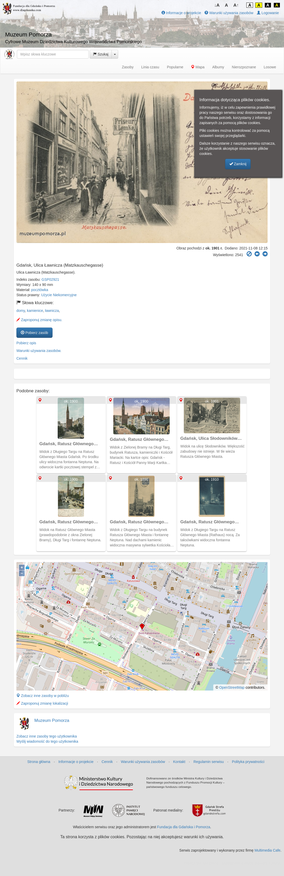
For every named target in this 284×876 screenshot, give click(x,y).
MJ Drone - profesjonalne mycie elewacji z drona (241, 863)
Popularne (175, 67)
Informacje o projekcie (181, 13)
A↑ (236, 5)
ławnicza (52, 311)
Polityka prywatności (248, 762)
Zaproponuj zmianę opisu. (39, 320)
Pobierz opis (26, 343)
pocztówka (39, 290)
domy (20, 311)
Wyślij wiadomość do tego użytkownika (47, 741)
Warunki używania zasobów (229, 13)
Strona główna (38, 762)
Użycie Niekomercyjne (59, 295)
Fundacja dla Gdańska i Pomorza (183, 827)
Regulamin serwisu (209, 762)
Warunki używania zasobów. (38, 351)
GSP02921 (50, 279)
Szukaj (100, 54)
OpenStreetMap (232, 687)
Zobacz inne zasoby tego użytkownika (46, 736)
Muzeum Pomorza (51, 720)
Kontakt (179, 762)
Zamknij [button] (238, 164)
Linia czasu (150, 67)
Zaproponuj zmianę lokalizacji (42, 703)
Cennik (22, 358)
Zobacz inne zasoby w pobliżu (42, 696)
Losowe (270, 67)
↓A (217, 5)
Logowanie (268, 13)
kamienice (35, 311)
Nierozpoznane (244, 67)
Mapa (198, 67)
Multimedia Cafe (267, 850)
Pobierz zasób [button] (34, 333)
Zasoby (128, 67)
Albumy (218, 67)
